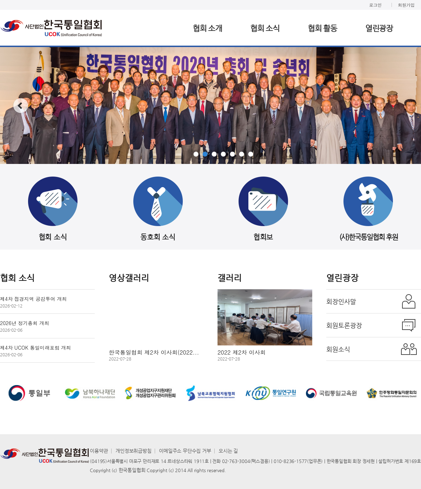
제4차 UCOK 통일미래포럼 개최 (35, 350)
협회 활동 (322, 28)
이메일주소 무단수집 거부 (185, 451)
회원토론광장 (344, 325)
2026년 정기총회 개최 (24, 325)
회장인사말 (341, 301)
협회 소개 (207, 28)
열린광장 (379, 28)
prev (20, 106)
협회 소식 (265, 28)
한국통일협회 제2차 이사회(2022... (154, 354)
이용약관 (99, 451)
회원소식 (338, 349)
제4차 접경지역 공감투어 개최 (33, 301)
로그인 (375, 5)
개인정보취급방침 (133, 451)
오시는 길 (228, 451)
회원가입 (406, 5)
